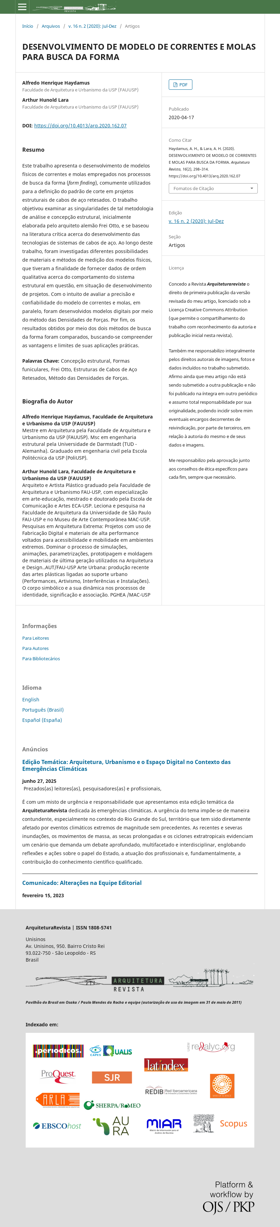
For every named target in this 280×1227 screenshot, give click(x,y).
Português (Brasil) (43, 709)
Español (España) (42, 720)
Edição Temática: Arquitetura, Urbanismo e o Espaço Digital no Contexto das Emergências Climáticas (126, 765)
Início (27, 26)
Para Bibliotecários (41, 658)
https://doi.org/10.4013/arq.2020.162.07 (80, 125)
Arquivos (51, 26)
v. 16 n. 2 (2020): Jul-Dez (92, 26)
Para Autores (35, 648)
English (30, 699)
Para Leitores (35, 638)
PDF (183, 85)
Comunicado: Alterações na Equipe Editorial (82, 883)
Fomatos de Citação (194, 188)
